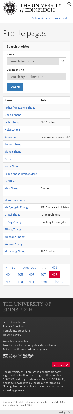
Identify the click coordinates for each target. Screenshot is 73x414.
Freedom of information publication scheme (29, 345)
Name (10, 54)
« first (10, 267)
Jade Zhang (12, 137)
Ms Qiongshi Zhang (16, 207)
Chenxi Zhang (13, 115)
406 (31, 274)
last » (59, 281)
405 (20, 274)
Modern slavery (12, 334)
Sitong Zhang (13, 229)
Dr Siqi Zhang (13, 222)
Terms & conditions (14, 322)
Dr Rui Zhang (12, 214)
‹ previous (28, 267)
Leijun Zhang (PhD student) (21, 173)
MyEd (65, 18)
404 (8, 274)
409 (8, 281)
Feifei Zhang (12, 122)
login (64, 412)
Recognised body (14, 386)
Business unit (15, 70)
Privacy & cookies (13, 326)
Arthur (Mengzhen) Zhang (20, 107)
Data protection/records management (26, 349)
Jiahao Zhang (13, 144)
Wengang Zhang (15, 237)
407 (43, 274)
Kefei (8, 159)
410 (20, 281)
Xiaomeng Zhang (15, 251)
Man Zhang (11, 188)
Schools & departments (46, 18)
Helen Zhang (12, 129)
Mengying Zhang (15, 200)
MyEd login (61, 364)
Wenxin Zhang (13, 244)
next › (44, 281)
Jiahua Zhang (13, 151)
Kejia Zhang (12, 166)
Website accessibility (15, 341)
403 (54, 267)
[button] (69, 4)
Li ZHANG (10, 181)
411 (31, 281)
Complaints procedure (16, 330)
